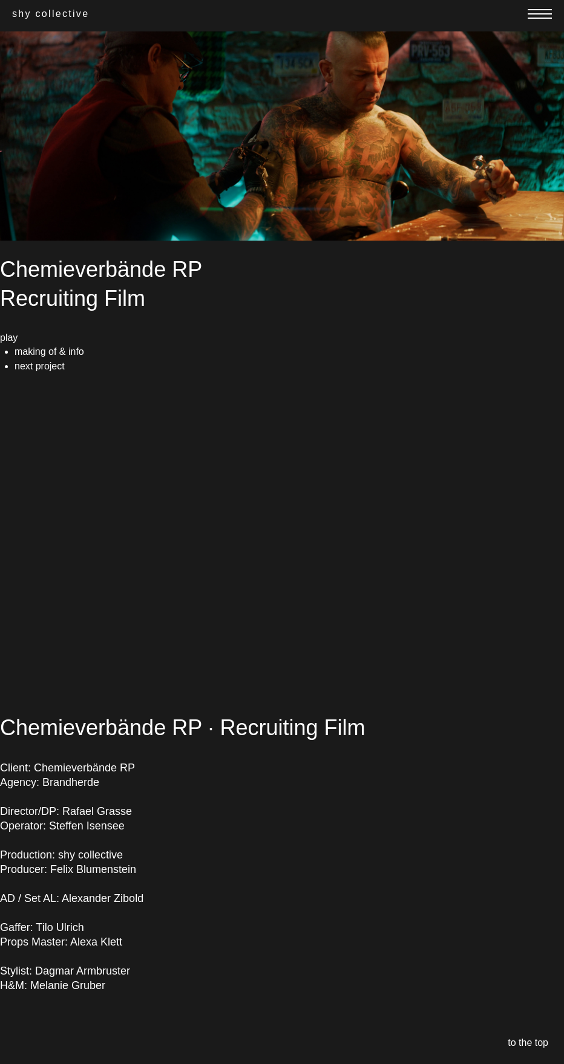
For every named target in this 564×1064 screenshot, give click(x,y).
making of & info (49, 351)
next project (40, 366)
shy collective (50, 13)
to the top (528, 1042)
